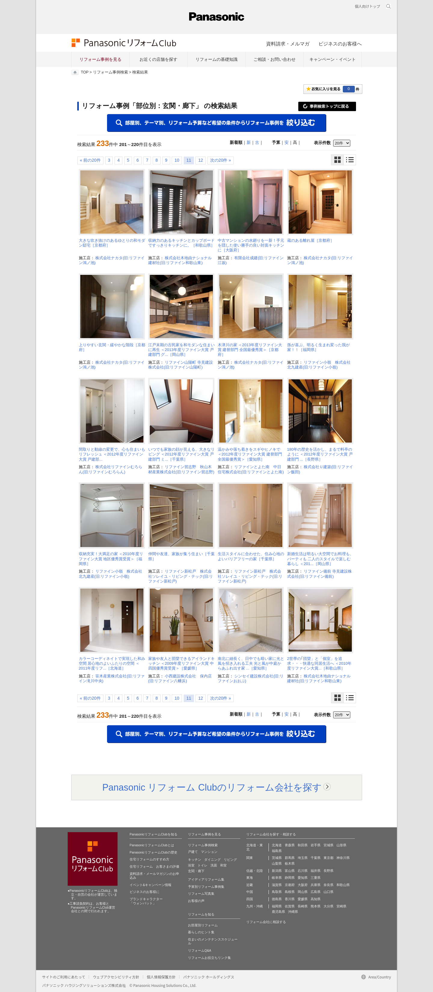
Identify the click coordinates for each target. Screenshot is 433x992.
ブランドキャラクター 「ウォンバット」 (146, 901)
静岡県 (290, 877)
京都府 (290, 885)
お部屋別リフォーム (203, 925)
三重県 (316, 877)
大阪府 (303, 885)
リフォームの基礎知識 (216, 59)
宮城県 (328, 845)
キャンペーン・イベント (332, 59)
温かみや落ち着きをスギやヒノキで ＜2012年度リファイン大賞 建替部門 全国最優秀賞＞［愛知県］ (250, 454)
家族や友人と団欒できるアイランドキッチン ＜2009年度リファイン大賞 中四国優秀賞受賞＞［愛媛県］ (181, 663)
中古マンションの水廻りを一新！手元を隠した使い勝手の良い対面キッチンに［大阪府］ (251, 245)
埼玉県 (303, 858)
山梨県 (277, 863)
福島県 (277, 851)
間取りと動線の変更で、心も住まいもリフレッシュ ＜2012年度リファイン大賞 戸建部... (112, 454)
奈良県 (328, 885)
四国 (249, 899)
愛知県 (303, 877)
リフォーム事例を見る (100, 59)
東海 (249, 877)
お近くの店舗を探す (158, 59)
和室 (223, 865)
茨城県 (277, 858)
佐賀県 (290, 906)
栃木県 (290, 863)
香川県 (290, 899)
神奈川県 (343, 858)
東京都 (328, 858)
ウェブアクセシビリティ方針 (116, 976)
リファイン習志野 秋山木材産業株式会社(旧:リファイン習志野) (181, 469)
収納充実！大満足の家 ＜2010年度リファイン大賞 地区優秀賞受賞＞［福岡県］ (111, 559)
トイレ (202, 865)
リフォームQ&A (199, 950)
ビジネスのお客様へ (340, 43)
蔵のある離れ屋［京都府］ (310, 240)
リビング (230, 859)
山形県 (341, 845)
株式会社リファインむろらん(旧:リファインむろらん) (111, 469)
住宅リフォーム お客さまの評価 (154, 866)
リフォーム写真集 (201, 893)
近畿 (249, 885)
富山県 (290, 870)
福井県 (316, 870)
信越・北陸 (254, 870)
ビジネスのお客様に (144, 892)
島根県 (290, 892)
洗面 (213, 865)
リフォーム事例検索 (110, 72)
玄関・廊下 (196, 871)
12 (200, 160)
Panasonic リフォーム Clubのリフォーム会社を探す (212, 787)
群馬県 (290, 858)
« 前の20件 (90, 160)
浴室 (191, 865)
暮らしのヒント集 (201, 932)
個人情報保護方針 (161, 976)
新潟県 (277, 870)
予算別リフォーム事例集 (206, 886)
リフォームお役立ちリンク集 (209, 957)
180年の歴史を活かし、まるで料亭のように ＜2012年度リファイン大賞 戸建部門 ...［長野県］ (320, 454)
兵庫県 (316, 885)
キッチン (194, 859)
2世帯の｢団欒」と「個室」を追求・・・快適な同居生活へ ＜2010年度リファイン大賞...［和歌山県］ (319, 663)
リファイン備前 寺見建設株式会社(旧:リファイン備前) (319, 573)
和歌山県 (343, 885)
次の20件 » (220, 160)
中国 (249, 892)
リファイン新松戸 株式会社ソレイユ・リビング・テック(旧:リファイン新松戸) (180, 576)
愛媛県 (303, 899)
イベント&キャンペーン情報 (150, 885)
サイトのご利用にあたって (63, 976)
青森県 (290, 845)
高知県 (316, 899)
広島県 (316, 892)
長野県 (328, 870)
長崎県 (303, 906)
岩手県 (316, 845)
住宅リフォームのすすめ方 (149, 859)
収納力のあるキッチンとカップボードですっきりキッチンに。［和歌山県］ (181, 242)
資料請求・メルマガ (287, 43)
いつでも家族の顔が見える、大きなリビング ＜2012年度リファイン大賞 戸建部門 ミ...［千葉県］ (181, 454)
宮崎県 (341, 906)
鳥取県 (277, 892)
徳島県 (277, 899)
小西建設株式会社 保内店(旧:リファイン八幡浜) (180, 678)
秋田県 (303, 845)
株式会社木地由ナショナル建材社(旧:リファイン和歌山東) (180, 260)
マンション (209, 852)
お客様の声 (196, 901)
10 (176, 160)
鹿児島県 (278, 911)
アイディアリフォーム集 (206, 879)
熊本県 (316, 906)
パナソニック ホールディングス (208, 976)
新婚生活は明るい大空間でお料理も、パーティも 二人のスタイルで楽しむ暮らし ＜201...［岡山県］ (320, 559)
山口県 (328, 892)
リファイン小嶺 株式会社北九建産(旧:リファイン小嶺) (319, 364)
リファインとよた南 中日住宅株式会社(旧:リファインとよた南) (251, 469)
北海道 (277, 845)
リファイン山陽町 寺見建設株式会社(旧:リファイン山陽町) (180, 364)
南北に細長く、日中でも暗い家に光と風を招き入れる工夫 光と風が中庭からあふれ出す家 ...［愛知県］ (251, 663)
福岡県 (277, 906)
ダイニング (212, 859)
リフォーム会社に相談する (266, 922)
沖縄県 (293, 911)
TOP (84, 72)
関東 (249, 858)
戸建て (193, 852)
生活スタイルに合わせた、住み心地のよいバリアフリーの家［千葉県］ (251, 556)
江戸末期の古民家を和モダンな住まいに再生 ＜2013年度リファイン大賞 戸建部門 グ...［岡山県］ (181, 350)
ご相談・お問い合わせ (274, 59)
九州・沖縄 (254, 906)
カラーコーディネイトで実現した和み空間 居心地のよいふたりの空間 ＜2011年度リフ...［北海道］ (112, 663)
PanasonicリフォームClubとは (152, 845)
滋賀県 (277, 885)
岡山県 (303, 892)
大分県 (328, 906)
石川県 (303, 870)
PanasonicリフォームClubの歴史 (153, 852)
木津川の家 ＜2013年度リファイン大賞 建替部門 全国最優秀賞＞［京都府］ (250, 350)
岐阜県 (277, 877)
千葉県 (316, 858)
